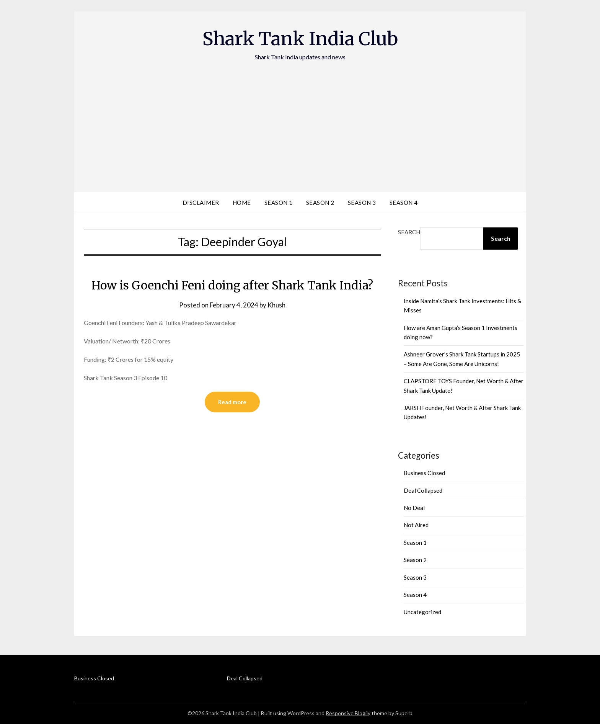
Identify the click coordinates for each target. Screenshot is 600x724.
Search (409, 232)
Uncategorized (422, 611)
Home (242, 202)
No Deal (414, 507)
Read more (232, 402)
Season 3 (362, 202)
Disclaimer (201, 202)
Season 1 (278, 202)
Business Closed (424, 472)
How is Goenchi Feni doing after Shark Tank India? (232, 285)
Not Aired (416, 524)
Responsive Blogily (348, 713)
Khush (276, 305)
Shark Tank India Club (300, 38)
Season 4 (404, 202)
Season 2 (320, 202)
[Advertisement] (300, 119)
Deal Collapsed (423, 490)
